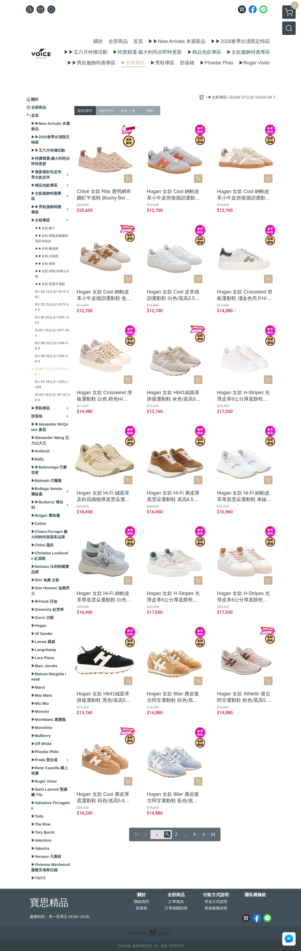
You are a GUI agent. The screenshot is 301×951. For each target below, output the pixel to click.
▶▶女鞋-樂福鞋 (47, 249)
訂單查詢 (176, 901)
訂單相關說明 (176, 908)
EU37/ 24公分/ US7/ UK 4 (52, 332)
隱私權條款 (255, 895)
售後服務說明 (216, 908)
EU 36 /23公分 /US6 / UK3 (52, 320)
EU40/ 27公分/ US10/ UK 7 (52, 371)
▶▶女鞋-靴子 (45, 228)
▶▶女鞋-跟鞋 (45, 264)
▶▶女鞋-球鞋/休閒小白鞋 (52, 273)
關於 (141, 895)
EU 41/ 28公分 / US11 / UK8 (51, 384)
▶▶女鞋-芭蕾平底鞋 (50, 284)
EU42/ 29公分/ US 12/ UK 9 (52, 397)
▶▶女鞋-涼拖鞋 (47, 256)
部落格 (141, 908)
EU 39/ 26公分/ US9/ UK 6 (51, 358)
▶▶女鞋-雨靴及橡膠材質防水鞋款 (51, 238)
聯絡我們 (141, 901)
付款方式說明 (216, 895)
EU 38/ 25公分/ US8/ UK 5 (51, 345)
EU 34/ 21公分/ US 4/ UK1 (52, 294)
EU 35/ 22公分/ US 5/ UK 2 (52, 307)
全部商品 (176, 895)
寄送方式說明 (216, 901)
